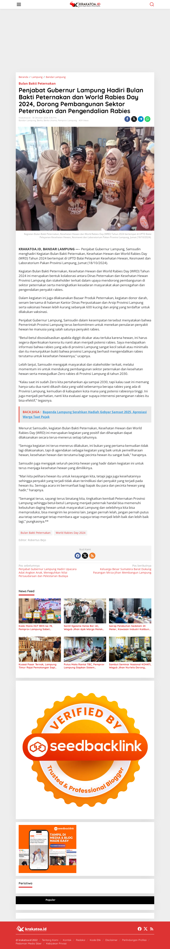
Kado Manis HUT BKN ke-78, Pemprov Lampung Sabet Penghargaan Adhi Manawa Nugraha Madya (36, 627)
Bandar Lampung (27, 120)
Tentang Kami (50, 939)
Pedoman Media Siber (29, 943)
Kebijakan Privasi (56, 943)
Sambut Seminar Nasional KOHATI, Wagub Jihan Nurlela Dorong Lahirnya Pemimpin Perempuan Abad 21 (130, 666)
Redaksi (80, 939)
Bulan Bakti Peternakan (37, 83)
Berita (40, 120)
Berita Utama (50, 120)
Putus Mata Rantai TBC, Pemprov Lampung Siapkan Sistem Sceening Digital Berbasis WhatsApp (84, 666)
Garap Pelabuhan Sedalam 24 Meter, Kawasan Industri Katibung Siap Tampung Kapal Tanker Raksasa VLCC (130, 627)
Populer (50, 899)
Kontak (67, 939)
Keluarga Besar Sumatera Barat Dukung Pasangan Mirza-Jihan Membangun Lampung (119, 569)
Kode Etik (95, 939)
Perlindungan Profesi (134, 939)
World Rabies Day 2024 (70, 533)
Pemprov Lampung (67, 120)
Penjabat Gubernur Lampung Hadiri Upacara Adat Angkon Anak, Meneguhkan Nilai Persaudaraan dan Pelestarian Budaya (50, 571)
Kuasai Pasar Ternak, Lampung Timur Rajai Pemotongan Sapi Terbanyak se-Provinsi (37, 666)
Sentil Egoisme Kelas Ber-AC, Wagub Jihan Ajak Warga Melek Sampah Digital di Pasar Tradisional (83, 627)
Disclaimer (111, 939)
